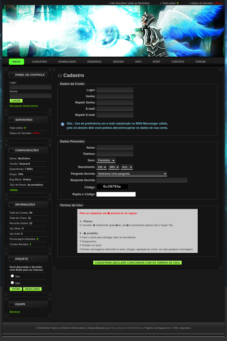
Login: (13, 82)
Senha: (14, 91)
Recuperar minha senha (24, 105)
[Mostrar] (15, 311)
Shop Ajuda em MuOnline (126, 327)
